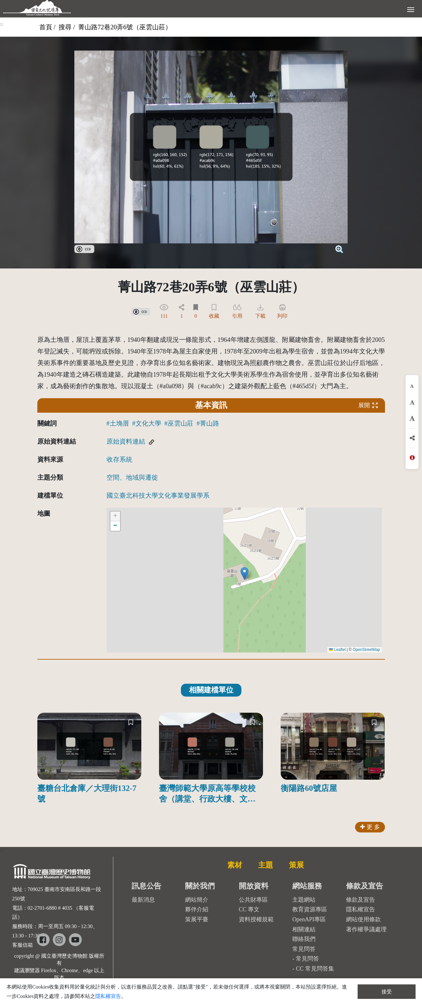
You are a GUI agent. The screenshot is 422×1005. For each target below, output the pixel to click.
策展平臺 (196, 919)
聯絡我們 (303, 939)
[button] (244, 573)
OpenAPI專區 (309, 919)
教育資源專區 (309, 909)
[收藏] (130, 722)
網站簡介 (196, 900)
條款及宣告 (360, 900)
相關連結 (303, 929)
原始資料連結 (126, 441)
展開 (368, 405)
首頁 (45, 27)
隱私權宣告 (360, 909)
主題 (265, 865)
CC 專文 (249, 909)
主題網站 (303, 900)
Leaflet (337, 649)
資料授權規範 (256, 919)
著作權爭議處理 (366, 929)
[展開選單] (410, 9)
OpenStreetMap (366, 649)
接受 (386, 991)
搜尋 (65, 27)
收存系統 (119, 459)
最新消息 (143, 900)
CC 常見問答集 (315, 968)
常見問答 (307, 958)
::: (1, 24)
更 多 (370, 827)
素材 (234, 865)
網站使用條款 (363, 919)
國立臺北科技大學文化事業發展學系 (158, 495)
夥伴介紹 (196, 909)
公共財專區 (253, 900)
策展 (296, 865)
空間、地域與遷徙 (132, 477)
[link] (84, 248)
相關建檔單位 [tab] (211, 690)
